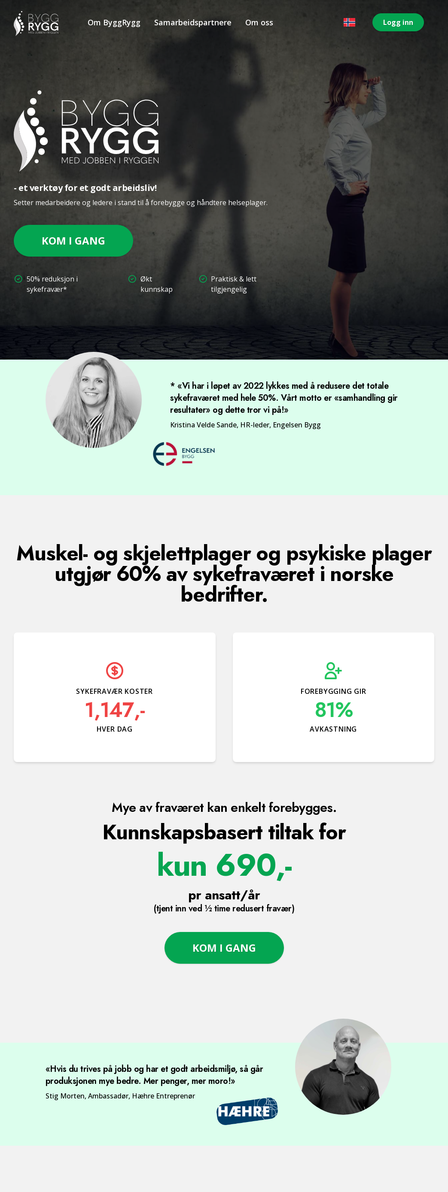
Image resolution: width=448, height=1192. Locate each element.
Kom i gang (73, 240)
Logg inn (398, 22)
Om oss (259, 22)
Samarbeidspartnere (193, 22)
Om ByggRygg (114, 22)
